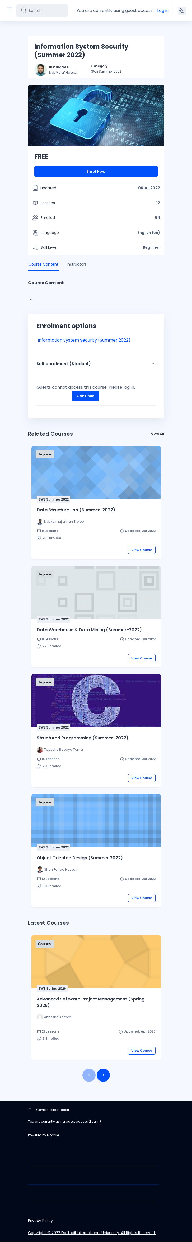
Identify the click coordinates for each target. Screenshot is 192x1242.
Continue (86, 396)
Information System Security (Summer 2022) (84, 340)
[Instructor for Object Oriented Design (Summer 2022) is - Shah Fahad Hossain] (57, 869)
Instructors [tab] (77, 264)
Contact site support (52, 1109)
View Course (141, 550)
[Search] (46, 10)
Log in (163, 10)
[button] (153, 364)
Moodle (53, 1135)
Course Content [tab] (43, 264)
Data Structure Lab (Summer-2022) (76, 510)
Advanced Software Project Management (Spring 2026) (90, 1002)
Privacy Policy (40, 1220)
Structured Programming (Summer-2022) (82, 738)
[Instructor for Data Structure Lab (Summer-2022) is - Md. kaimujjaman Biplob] (60, 522)
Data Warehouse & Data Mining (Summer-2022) (89, 630)
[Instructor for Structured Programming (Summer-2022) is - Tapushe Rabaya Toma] (60, 750)
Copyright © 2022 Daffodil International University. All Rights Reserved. (92, 1232)
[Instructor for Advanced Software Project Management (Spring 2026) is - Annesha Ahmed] (54, 1017)
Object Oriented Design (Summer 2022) (80, 858)
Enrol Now (96, 171)
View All (157, 434)
